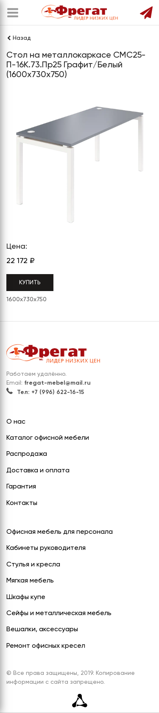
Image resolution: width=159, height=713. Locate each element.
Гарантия (21, 486)
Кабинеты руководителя (46, 548)
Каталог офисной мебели (47, 438)
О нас (15, 422)
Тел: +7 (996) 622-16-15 (45, 392)
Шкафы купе (25, 597)
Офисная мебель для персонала (59, 532)
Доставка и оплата (38, 470)
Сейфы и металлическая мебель (59, 613)
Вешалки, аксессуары (42, 629)
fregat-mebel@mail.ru (57, 383)
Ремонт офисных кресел (45, 646)
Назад (18, 38)
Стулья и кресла (33, 564)
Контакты (21, 503)
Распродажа (26, 454)
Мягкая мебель (30, 580)
